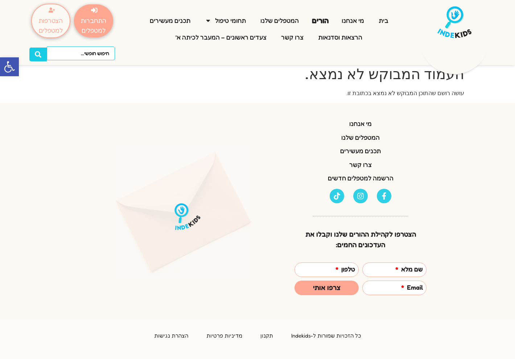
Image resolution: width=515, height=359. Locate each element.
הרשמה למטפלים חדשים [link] (361, 178)
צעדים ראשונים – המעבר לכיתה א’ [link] (221, 36)
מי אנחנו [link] (353, 19)
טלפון (347, 269)
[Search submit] (38, 52)
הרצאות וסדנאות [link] (340, 36)
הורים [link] (320, 19)
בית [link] (383, 19)
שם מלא (411, 269)
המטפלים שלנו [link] (279, 19)
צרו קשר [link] (292, 36)
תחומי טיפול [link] (225, 19)
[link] (9, 66)
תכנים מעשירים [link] (170, 19)
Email (414, 287)
